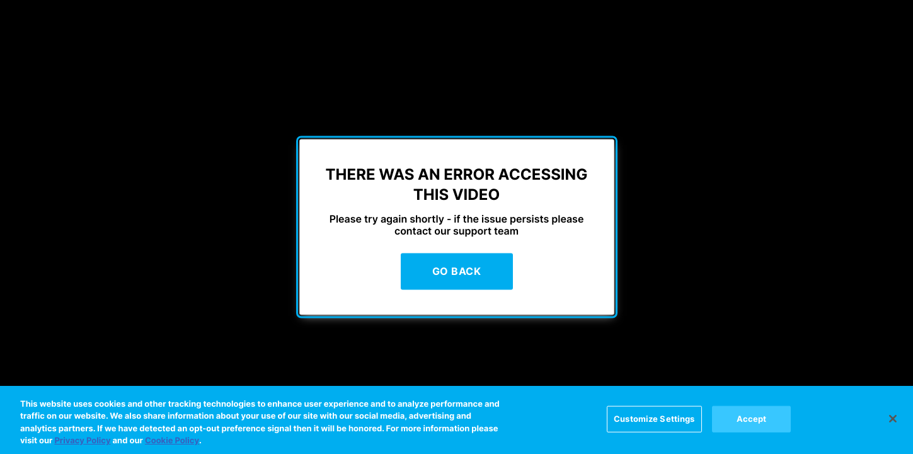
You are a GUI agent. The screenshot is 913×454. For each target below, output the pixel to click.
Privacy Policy (82, 441)
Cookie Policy (172, 441)
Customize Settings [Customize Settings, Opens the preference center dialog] (654, 419)
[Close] (893, 419)
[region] (456, 420)
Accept (752, 419)
